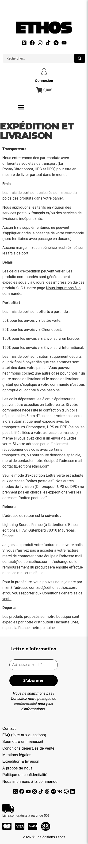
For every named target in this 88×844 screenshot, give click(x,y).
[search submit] (79, 58)
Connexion (44, 80)
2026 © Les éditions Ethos (44, 837)
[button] (21, 107)
